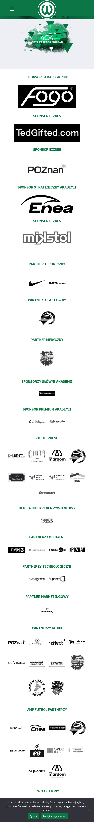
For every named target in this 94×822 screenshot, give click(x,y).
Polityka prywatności (54, 816)
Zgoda (33, 816)
